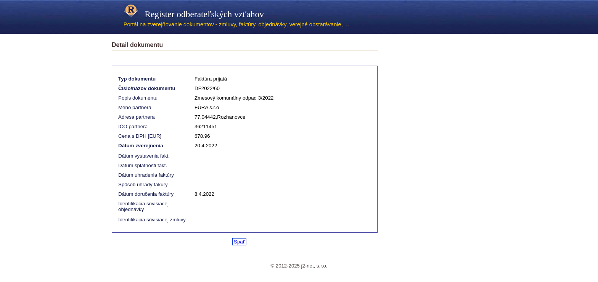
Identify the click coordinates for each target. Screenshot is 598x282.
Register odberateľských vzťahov (194, 14)
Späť (239, 242)
